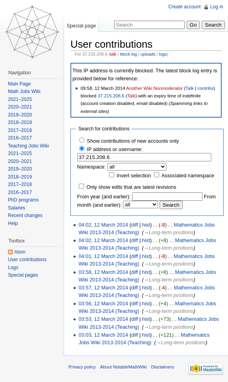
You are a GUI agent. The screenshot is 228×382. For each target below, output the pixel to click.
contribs (205, 88)
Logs (13, 267)
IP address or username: (114, 149)
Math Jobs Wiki (24, 91)
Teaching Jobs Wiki (28, 146)
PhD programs (23, 200)
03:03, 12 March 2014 (103, 335)
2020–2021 (20, 107)
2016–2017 (20, 138)
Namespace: (91, 167)
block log (128, 54)
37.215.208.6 (110, 95)
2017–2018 (20, 130)
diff (134, 225)
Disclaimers (162, 367)
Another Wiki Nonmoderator (154, 88)
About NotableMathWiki (123, 367)
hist (146, 225)
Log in (216, 7)
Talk (189, 88)
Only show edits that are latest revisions (131, 187)
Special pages (23, 275)
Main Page (19, 84)
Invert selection (134, 175)
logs (163, 54)
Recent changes (25, 215)
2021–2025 (20, 99)
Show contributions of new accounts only (133, 141)
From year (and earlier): (104, 197)
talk (113, 54)
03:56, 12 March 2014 (103, 303)
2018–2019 (20, 122)
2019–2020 (20, 115)
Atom (19, 252)
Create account (184, 7)
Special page (81, 26)
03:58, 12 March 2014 (103, 272)
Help (13, 223)
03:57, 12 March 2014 (103, 288)
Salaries (16, 208)
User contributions (27, 259)
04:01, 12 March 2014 (103, 256)
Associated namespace (188, 175)
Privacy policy (81, 367)
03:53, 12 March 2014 (103, 319)
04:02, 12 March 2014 (103, 225)
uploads (148, 54)
